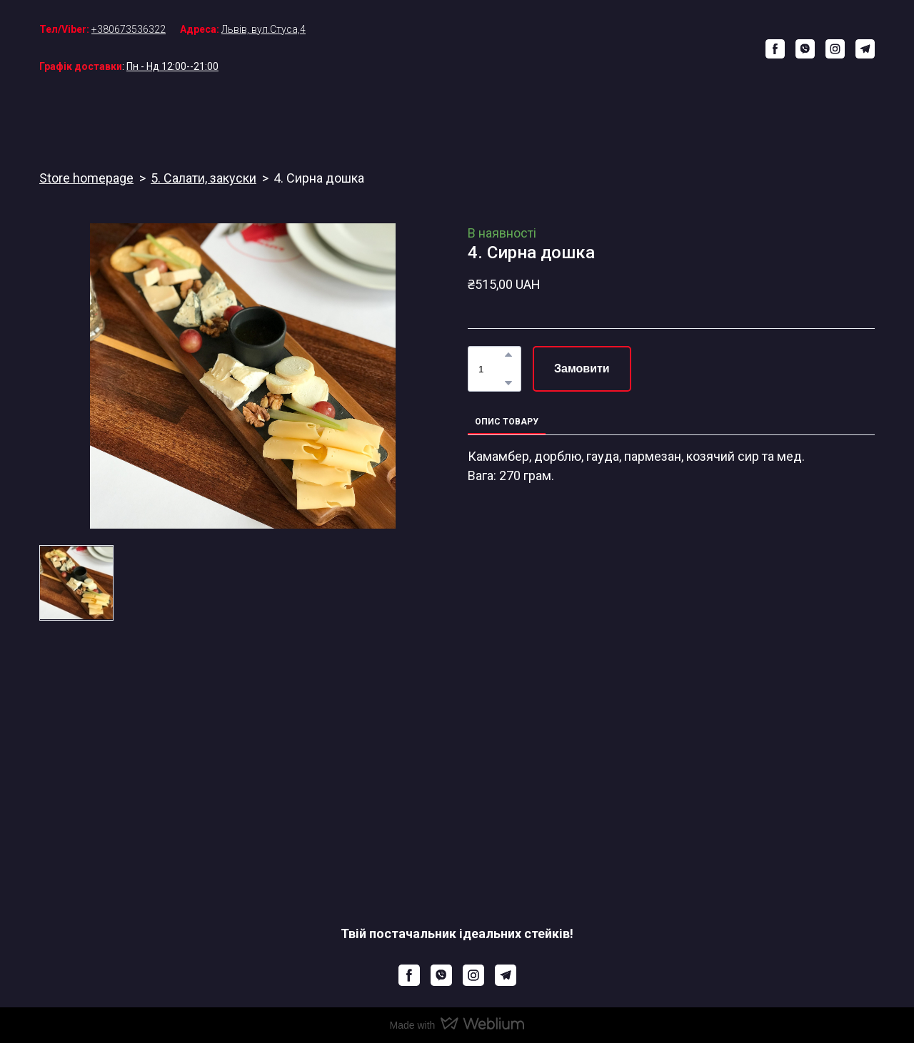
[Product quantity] (491, 368)
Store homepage (86, 178)
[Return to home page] (468, 48)
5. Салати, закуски (203, 178)
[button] (775, 48)
